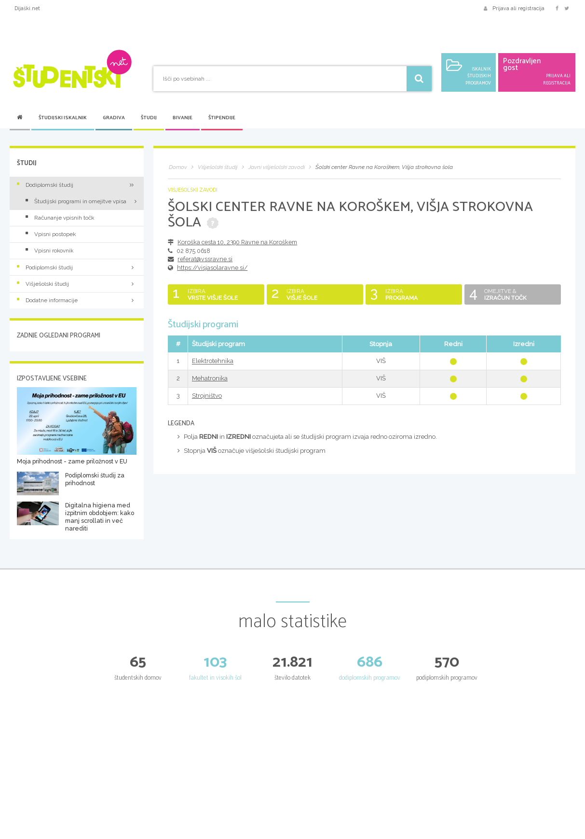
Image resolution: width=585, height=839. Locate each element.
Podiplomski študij (76, 267)
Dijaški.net (27, 8)
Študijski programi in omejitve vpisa (76, 201)
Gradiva (114, 118)
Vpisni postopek (51, 234)
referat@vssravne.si (204, 259)
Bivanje (182, 118)
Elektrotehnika (212, 361)
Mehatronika (210, 378)
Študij (149, 118)
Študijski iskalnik (63, 118)
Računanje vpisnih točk (60, 217)
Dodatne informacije (76, 300)
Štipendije (221, 118)
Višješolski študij (76, 283)
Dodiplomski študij (76, 185)
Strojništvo (207, 395)
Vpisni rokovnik (49, 250)
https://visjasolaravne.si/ (212, 267)
